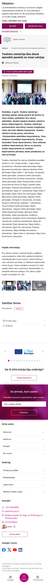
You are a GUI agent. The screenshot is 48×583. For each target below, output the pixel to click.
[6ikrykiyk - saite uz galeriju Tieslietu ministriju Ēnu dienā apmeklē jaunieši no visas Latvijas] (24, 285)
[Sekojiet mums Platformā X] (9, 550)
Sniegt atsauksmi (24, 378)
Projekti (6, 446)
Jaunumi (19, 309)
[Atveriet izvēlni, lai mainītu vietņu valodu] (10, 578)
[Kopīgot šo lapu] (24, 325)
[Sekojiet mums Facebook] (4, 550)
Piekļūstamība (9, 477)
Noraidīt (12, 26)
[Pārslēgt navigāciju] (24, 577)
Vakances (7, 432)
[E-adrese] (7, 527)
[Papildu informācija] (14, 527)
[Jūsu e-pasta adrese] (24, 404)
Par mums (7, 453)
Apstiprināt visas (35, 26)
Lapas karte (8, 484)
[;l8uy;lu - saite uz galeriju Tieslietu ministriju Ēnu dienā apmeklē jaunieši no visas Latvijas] (9, 285)
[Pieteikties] (24, 412)
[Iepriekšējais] (5, 351)
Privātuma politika (10, 470)
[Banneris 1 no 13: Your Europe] (24, 351)
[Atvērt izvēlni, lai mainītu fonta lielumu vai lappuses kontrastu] (37, 578)
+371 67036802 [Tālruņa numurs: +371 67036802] (12, 507)
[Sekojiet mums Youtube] (15, 549)
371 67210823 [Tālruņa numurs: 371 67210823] (11, 522)
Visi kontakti (15, 534)
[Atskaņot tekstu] (12, 62)
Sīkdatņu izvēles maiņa (12, 491)
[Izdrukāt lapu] (24, 320)
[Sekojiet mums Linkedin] (20, 550)
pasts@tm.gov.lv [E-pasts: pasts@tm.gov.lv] (12, 511)
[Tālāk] (42, 351)
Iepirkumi (7, 439)
